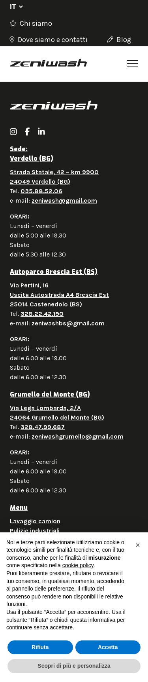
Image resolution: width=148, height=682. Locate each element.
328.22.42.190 (42, 313)
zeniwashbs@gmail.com (68, 323)
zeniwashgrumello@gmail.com (78, 436)
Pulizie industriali (35, 530)
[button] (137, 545)
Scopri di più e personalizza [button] (73, 666)
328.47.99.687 (43, 427)
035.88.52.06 (41, 191)
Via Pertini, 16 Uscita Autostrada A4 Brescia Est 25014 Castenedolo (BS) (59, 294)
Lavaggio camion (35, 521)
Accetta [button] (108, 647)
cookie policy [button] (78, 565)
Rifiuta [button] (40, 647)
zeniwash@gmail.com (64, 200)
